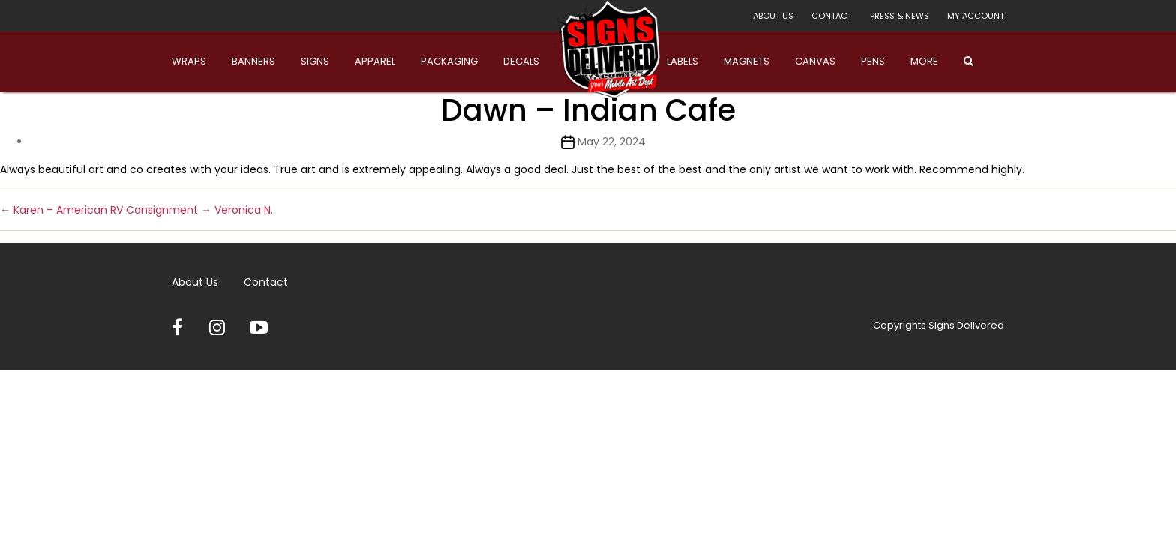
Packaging (449, 61)
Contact (832, 16)
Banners (253, 61)
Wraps (189, 61)
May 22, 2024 (612, 141)
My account (975, 16)
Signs (315, 61)
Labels (682, 61)
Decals (521, 61)
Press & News (899, 16)
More (924, 61)
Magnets (747, 61)
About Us (773, 16)
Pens (873, 61)
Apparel (375, 61)
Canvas (815, 61)
